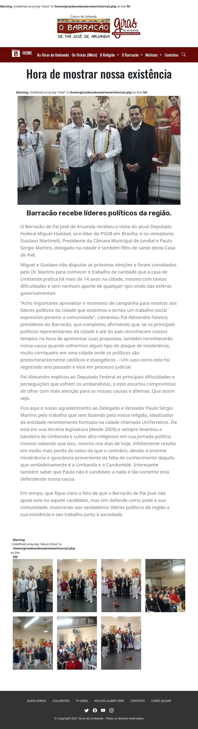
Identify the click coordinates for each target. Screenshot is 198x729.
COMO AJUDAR (161, 701)
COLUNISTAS (61, 701)
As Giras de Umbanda (53, 55)
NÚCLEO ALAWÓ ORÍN (109, 701)
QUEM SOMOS (36, 701)
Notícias (152, 55)
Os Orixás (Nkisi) (84, 55)
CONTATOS (138, 701)
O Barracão (131, 55)
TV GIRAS (82, 701)
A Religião (108, 55)
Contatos (172, 55)
